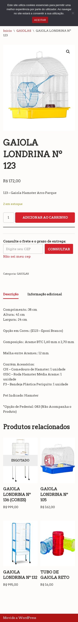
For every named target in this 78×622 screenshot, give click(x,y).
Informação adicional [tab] (44, 294)
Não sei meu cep (17, 256)
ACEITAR (40, 20)
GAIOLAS (23, 30)
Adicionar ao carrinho (45, 217)
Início (7, 30)
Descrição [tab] (11, 294)
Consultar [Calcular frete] (59, 249)
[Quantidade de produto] (8, 217)
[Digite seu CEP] (23, 249)
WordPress (27, 618)
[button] (68, 51)
